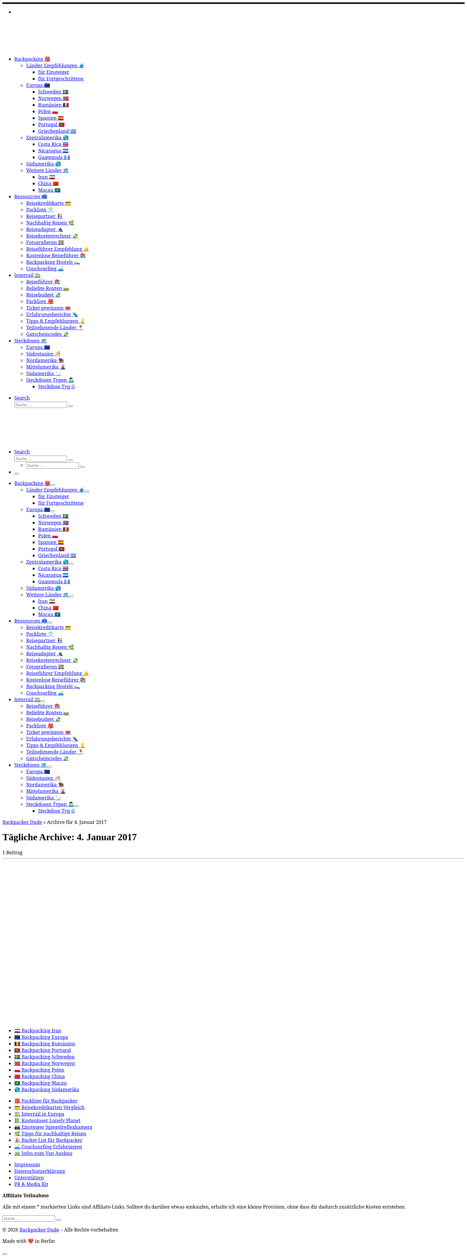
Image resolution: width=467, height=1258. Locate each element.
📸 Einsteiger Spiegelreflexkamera (53, 1127)
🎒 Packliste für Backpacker (45, 1101)
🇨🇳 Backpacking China (39, 1076)
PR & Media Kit (31, 1184)
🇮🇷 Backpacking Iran (37, 1030)
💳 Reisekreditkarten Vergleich (49, 1107)
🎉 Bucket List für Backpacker (48, 1140)
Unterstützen (29, 1177)
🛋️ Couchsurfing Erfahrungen (48, 1146)
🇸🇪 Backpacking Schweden (44, 1056)
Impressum (27, 1164)
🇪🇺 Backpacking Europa (41, 1037)
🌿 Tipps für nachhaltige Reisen (50, 1133)
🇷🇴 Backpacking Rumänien (44, 1043)
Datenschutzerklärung (39, 1171)
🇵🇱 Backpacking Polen (39, 1070)
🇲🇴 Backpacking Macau (40, 1083)
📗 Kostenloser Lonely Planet (47, 1120)
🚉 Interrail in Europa (39, 1114)
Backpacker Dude (22, 822)
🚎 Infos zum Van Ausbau (43, 1153)
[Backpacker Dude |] (39, 48)
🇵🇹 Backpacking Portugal (42, 1050)
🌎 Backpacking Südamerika (46, 1089)
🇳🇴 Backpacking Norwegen (44, 1063)
